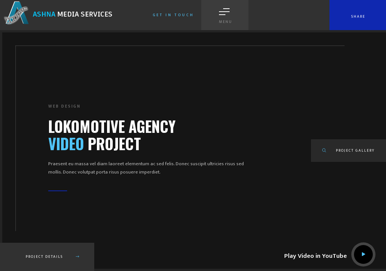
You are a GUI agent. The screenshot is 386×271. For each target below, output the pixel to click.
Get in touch (173, 15)
